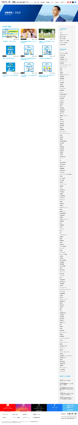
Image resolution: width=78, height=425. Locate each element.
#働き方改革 (62, 170)
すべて (61, 32)
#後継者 (61, 186)
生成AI (61, 268)
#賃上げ (61, 127)
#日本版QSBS (63, 156)
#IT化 (61, 310)
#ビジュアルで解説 (64, 53)
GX (60, 160)
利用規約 (32, 420)
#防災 (61, 106)
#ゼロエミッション (64, 207)
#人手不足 (62, 172)
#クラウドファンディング (65, 289)
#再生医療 (62, 283)
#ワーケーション (63, 184)
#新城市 (61, 137)
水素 (61, 117)
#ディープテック (63, 367)
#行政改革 (62, 143)
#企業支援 (62, 63)
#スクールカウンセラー (65, 351)
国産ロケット (62, 211)
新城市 (61, 303)
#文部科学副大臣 (63, 94)
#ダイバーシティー (64, 299)
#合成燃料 (62, 314)
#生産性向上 (62, 189)
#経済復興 (62, 316)
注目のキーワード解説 (64, 40)
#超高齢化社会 (63, 312)
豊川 (61, 324)
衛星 (61, 309)
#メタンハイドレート (64, 342)
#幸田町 (61, 295)
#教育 (61, 209)
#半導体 (61, 285)
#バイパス (62, 229)
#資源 (61, 135)
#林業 (61, 328)
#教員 (61, 68)
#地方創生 (62, 191)
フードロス (62, 275)
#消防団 (61, 84)
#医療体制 (62, 221)
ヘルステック (62, 371)
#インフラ (62, 248)
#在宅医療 (62, 57)
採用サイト (63, 2)
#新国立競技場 (63, 213)
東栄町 (61, 359)
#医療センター (63, 322)
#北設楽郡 (62, 111)
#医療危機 (62, 264)
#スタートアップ (63, 67)
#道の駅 (61, 307)
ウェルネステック (63, 234)
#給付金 (61, 297)
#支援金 (61, 205)
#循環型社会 (62, 301)
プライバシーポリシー (26, 420)
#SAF (61, 277)
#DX (61, 232)
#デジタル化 (62, 252)
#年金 (61, 70)
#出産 (61, 242)
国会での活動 (62, 36)
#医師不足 (62, 244)
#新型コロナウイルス (64, 74)
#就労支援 (62, 318)
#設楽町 (61, 72)
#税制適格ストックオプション (66, 355)
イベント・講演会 (15, 417)
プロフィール (30, 2)
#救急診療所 (62, 361)
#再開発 (61, 365)
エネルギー (62, 100)
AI (60, 158)
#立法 (61, 223)
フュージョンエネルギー (65, 338)
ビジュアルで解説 (63, 42)
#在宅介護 (62, 273)
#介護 (61, 176)
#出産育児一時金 (63, 346)
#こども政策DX (63, 246)
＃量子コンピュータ (64, 219)
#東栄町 (61, 353)
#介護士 (61, 154)
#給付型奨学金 (63, 162)
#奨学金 (61, 182)
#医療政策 (62, 225)
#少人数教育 (62, 369)
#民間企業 (62, 336)
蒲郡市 (61, 344)
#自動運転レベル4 (63, 59)
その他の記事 (62, 44)
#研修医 (61, 104)
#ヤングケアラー (63, 332)
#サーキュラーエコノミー (65, 133)
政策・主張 (36, 2)
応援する (57, 2)
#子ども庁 (62, 121)
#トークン (62, 80)
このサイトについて (25, 417)
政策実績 (42, 2)
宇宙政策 (61, 150)
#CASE (61, 340)
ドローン (61, 92)
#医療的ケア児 (63, 357)
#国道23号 (62, 305)
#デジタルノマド (63, 61)
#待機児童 (62, 98)
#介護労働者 (62, 195)
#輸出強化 (62, 123)
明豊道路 (61, 240)
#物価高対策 (62, 363)
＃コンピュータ (63, 287)
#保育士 (61, 350)
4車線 (61, 201)
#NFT (61, 230)
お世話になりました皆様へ (67, 380)
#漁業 (61, 250)
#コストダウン (63, 131)
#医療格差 (62, 78)
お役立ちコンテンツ (64, 34)
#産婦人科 (62, 320)
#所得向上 (62, 102)
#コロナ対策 (62, 96)
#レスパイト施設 (63, 254)
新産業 (61, 326)
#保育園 (61, 119)
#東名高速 (62, 108)
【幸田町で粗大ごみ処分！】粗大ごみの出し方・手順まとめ (67, 393)
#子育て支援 (62, 55)
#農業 (61, 238)
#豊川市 (61, 256)
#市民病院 (62, 82)
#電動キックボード (64, 115)
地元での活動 (62, 38)
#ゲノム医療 (62, 178)
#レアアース (62, 348)
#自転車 (61, 193)
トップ (23, 2)
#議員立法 (62, 203)
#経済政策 (62, 147)
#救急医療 (62, 125)
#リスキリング (63, 88)
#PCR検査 (62, 180)
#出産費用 (62, 262)
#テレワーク (62, 271)
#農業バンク (62, 166)
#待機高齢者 (62, 293)
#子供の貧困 (62, 164)
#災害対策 (62, 148)
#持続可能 (62, 86)
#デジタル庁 (62, 291)
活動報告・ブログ (50, 2)
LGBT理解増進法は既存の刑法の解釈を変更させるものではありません (67, 388)
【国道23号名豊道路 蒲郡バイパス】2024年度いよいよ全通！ (67, 398)
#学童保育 (62, 76)
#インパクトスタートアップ (65, 65)
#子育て (61, 227)
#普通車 (61, 152)
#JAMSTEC (62, 197)
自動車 (61, 139)
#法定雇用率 (62, 279)
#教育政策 (62, 90)
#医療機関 (62, 168)
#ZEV (61, 188)
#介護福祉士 (62, 215)
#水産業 (61, 258)
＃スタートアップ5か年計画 (65, 174)
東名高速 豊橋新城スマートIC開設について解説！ (67, 383)
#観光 (61, 145)
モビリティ (62, 113)
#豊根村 (61, 334)
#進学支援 (62, 330)
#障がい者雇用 (63, 260)
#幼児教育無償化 (63, 141)
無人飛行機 (62, 270)
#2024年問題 (62, 266)
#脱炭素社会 (62, 109)
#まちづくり (62, 199)
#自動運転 (62, 129)
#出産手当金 (62, 281)
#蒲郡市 (61, 217)
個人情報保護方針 (35, 417)
